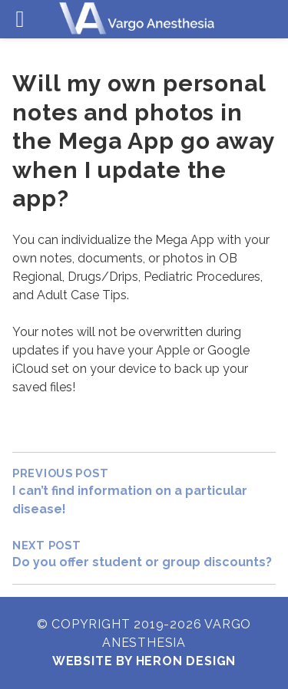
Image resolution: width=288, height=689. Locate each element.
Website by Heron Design (144, 661)
